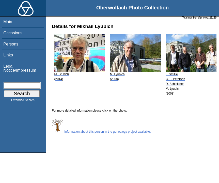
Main (7, 22)
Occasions (12, 33)
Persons (10, 44)
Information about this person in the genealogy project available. (101, 131)
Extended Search (23, 101)
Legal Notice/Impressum (19, 68)
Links (8, 55)
